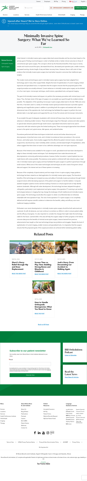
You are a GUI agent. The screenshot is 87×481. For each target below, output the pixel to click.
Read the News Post (19, 273)
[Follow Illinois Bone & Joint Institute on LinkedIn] (39, 433)
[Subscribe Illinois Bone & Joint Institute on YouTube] (43, 433)
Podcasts (23, 416)
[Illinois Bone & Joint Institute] (10, 8)
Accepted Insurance (49, 409)
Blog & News (24, 411)
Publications (24, 414)
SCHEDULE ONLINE (80, 8)
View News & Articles (72, 377)
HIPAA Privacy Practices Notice (26, 442)
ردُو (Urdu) (78, 415)
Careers (38, 1)
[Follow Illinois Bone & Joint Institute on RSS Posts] (52, 433)
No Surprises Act (43, 447)
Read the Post (39, 313)
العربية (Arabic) (69, 409)
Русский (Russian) (70, 419)
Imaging (2, 421)
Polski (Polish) (69, 413)
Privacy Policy (76, 442)
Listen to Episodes (70, 355)
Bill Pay (56, 1)
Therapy (2, 423)
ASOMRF (65, 442)
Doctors (2, 409)
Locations (3, 411)
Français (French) (80, 411)
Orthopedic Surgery (7, 63)
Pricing (64, 1)
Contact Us (24, 428)
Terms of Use (10, 442)
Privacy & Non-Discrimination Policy (49, 442)
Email (11, 359)
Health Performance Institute (8, 416)
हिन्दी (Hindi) (68, 424)
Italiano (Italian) (79, 413)
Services (2, 414)
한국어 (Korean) (80, 419)
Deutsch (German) (80, 417)
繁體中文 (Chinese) (70, 415)
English (83, 1)
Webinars (23, 425)
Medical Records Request (50, 416)
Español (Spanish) (80, 409)
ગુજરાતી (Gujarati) (70, 417)
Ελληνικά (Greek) (70, 411)
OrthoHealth (3, 418)
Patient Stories (25, 423)
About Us (23, 409)
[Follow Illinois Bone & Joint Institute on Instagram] (48, 433)
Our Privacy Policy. (24, 370)
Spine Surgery (6, 66)
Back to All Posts (43, 324)
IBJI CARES (24, 421)
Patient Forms (47, 414)
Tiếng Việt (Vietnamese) (79, 422)
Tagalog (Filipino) (70, 421)
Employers (47, 1)
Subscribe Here (30, 375)
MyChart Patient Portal (50, 418)
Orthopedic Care (47, 47)
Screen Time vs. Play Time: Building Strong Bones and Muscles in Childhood (43, 267)
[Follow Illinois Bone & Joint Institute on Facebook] (35, 433)
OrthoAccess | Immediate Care (61, 8)
